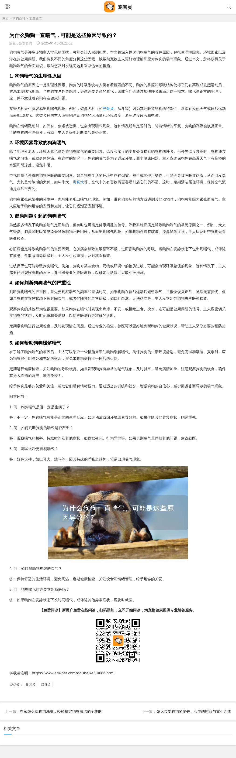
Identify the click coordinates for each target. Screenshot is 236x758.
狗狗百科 (18, 18)
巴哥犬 (108, 108)
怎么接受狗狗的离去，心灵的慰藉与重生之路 (193, 711)
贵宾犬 (78, 181)
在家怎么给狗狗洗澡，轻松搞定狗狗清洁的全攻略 (61, 711)
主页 (5, 18)
